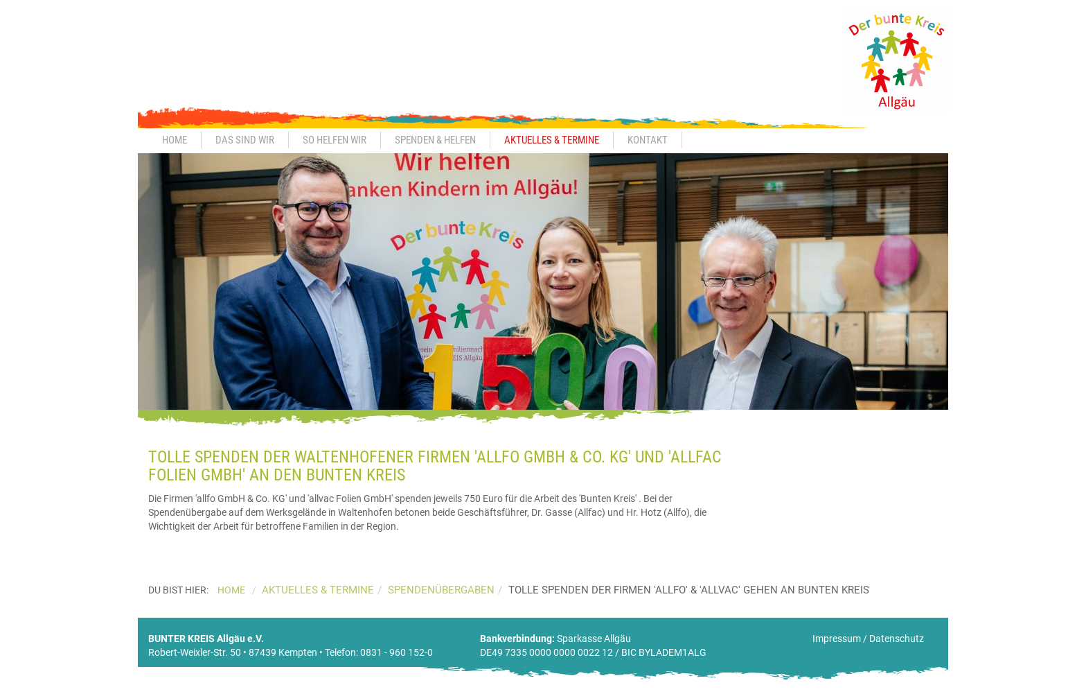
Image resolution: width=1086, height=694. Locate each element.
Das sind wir (244, 140)
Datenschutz (896, 638)
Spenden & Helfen (435, 140)
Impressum (836, 638)
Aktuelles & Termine (551, 140)
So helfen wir (334, 140)
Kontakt (647, 140)
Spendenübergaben (441, 590)
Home (174, 140)
